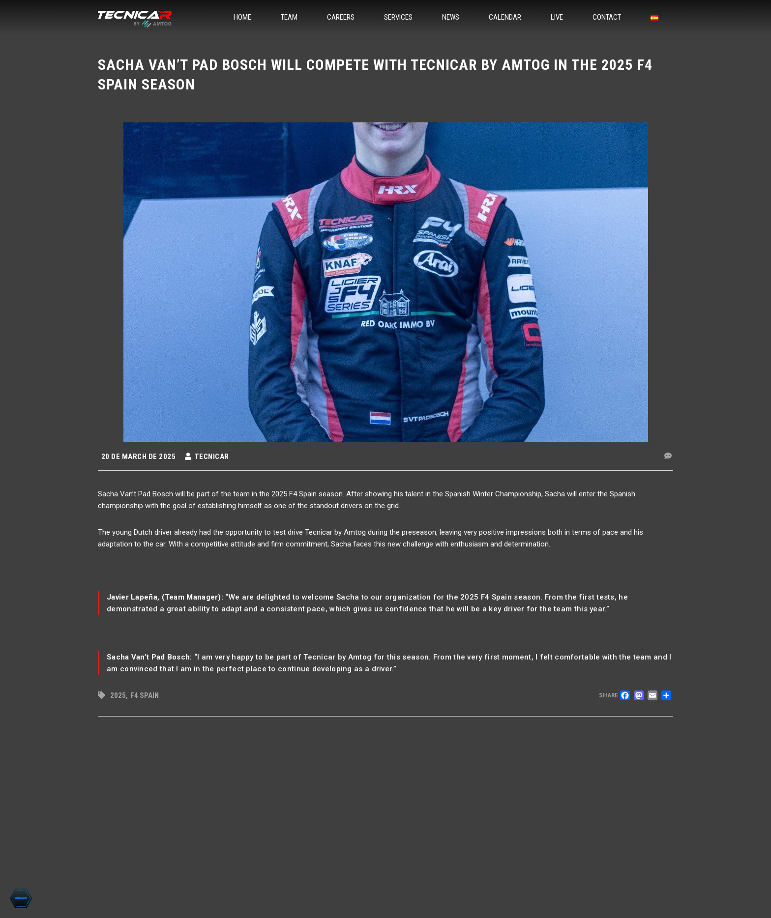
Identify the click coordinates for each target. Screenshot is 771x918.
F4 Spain (144, 695)
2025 (118, 695)
